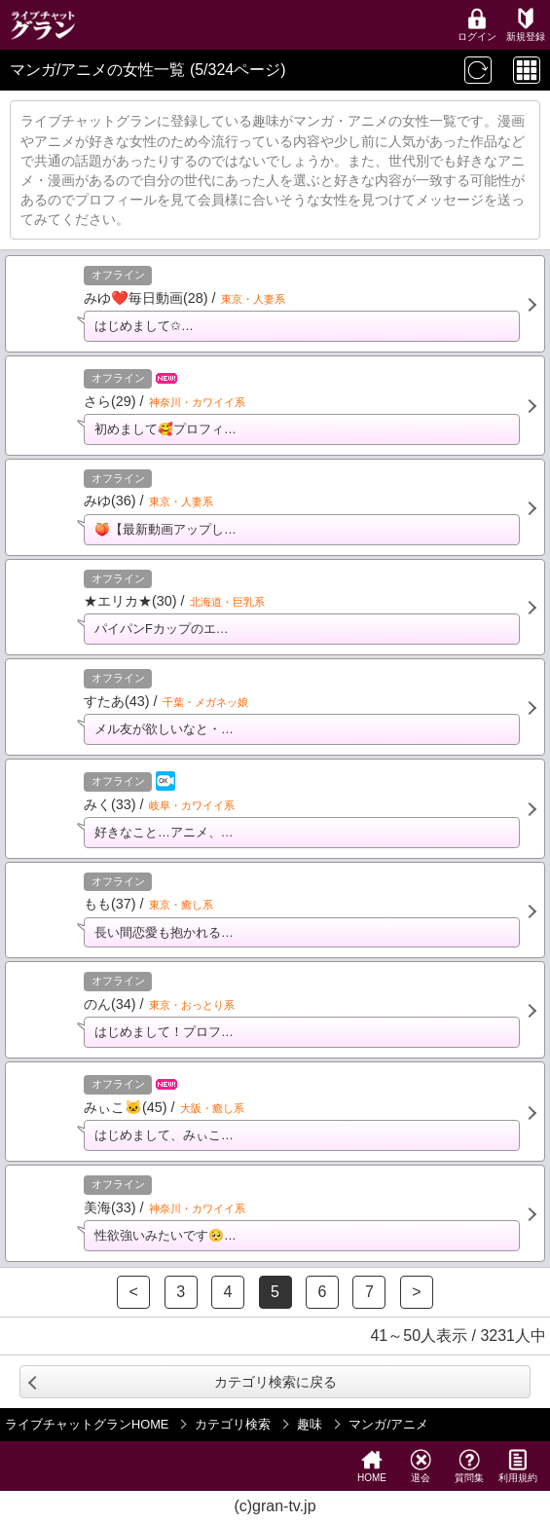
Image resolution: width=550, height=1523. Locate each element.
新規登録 (525, 25)
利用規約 (517, 1466)
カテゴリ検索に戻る (275, 1382)
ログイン (477, 25)
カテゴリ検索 (233, 1424)
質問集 (469, 1466)
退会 (420, 1466)
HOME (371, 1466)
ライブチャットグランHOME (86, 1424)
